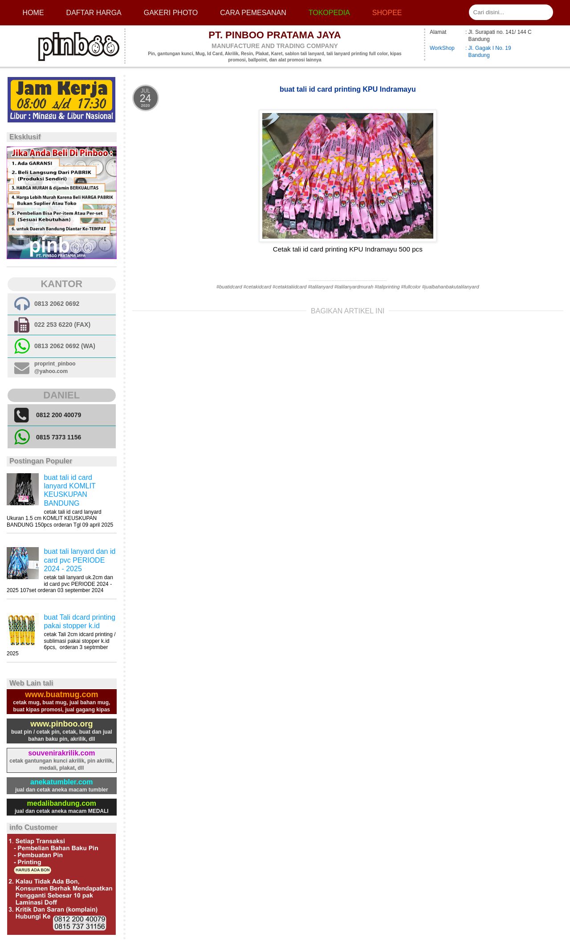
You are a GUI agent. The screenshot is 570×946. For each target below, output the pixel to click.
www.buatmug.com (61, 694)
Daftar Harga (94, 12)
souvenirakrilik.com (61, 753)
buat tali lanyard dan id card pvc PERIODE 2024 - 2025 (79, 560)
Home (33, 12)
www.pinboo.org (61, 723)
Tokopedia (329, 12)
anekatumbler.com (61, 782)
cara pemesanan (253, 12)
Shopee (387, 12)
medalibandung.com (62, 803)
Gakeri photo (171, 12)
